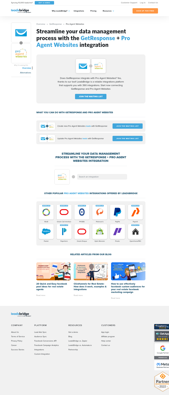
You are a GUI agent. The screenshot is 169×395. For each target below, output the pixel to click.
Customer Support (129, 3)
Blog (70, 336)
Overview (26, 68)
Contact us (105, 345)
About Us (15, 332)
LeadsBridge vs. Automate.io (80, 345)
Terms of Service (18, 336)
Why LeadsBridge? (59, 11)
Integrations (79, 11)
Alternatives (25, 72)
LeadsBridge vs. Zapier (77, 341)
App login (105, 332)
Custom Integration (42, 354)
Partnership (73, 349)
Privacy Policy (16, 341)
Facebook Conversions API (45, 341)
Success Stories (17, 349)
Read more (40, 295)
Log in (143, 3)
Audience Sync (40, 336)
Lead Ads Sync (40, 332)
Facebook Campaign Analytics (46, 345)
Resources (107, 11)
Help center (106, 341)
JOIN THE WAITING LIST (91, 96)
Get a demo (73, 332)
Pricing (93, 11)
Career (14, 345)
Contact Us (153, 3)
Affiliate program (108, 336)
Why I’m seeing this (21, 65)
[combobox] (102, 177)
